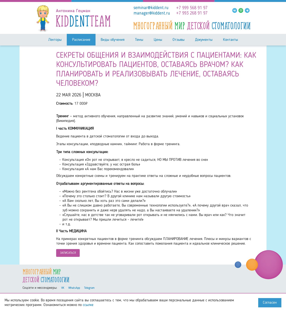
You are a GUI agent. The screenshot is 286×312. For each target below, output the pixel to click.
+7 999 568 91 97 (191, 8)
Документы (203, 40)
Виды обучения (112, 40)
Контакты (230, 40)
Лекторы (55, 40)
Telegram (89, 288)
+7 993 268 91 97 (191, 13)
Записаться (68, 253)
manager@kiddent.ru (152, 13)
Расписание (81, 40)
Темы (139, 40)
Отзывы (178, 40)
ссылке (88, 305)
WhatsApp (74, 288)
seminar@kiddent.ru (151, 8)
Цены (158, 40)
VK (62, 288)
